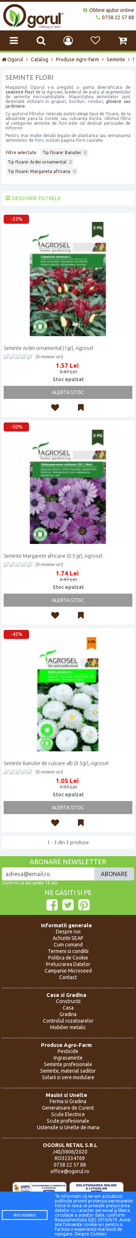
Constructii (68, 1001)
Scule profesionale (68, 1121)
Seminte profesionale (68, 1064)
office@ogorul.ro (69, 1171)
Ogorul (12, 59)
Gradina (68, 1014)
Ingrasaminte (68, 1058)
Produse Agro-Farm (77, 59)
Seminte (116, 59)
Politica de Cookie (68, 958)
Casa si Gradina (66, 995)
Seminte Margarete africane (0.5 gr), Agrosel (53, 556)
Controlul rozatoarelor (68, 1021)
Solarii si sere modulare (68, 1077)
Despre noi (68, 931)
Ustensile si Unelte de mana (68, 1127)
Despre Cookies (90, 1233)
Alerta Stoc (68, 392)
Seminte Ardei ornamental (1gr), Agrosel (48, 348)
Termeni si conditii (68, 951)
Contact (68, 977)
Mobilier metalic (68, 1027)
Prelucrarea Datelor (68, 964)
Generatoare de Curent (68, 1108)
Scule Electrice (68, 1114)
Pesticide (68, 1051)
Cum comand (68, 945)
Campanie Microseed (68, 971)
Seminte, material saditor (68, 1071)
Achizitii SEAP (68, 938)
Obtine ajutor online (108, 10)
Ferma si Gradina (68, 1101)
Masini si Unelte (66, 1095)
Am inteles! (24, 1215)
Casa (68, 1008)
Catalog (39, 59)
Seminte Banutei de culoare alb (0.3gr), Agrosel (56, 763)
